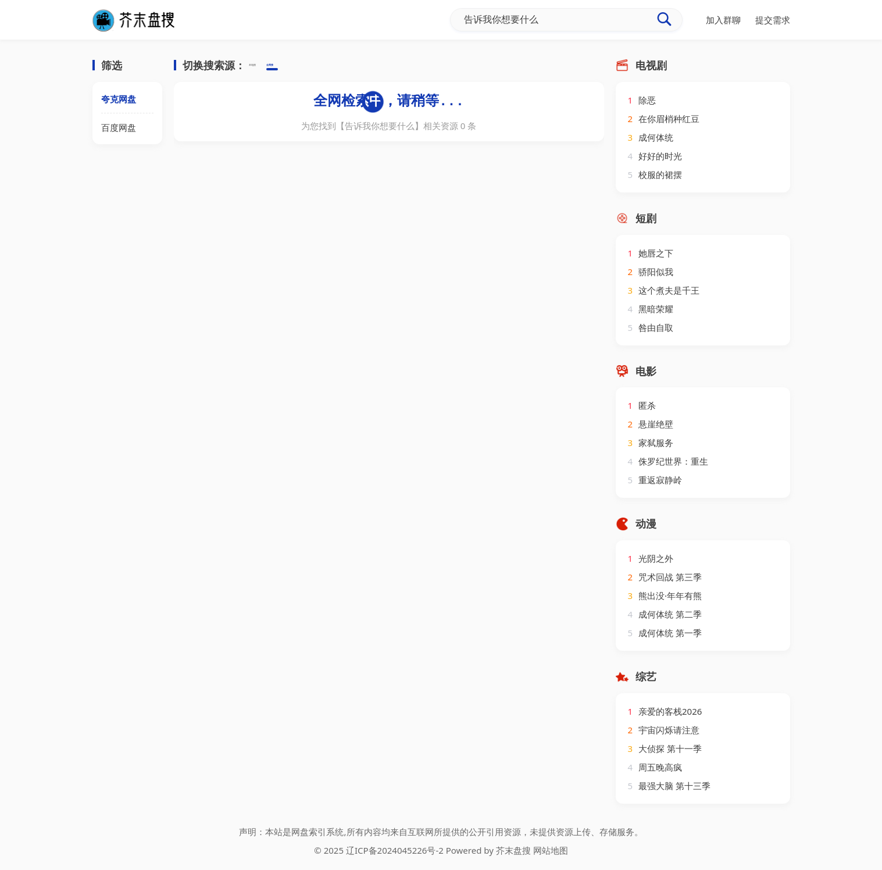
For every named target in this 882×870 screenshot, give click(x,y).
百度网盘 (118, 127)
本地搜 (262, 66)
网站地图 (550, 850)
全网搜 (298, 66)
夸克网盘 (118, 99)
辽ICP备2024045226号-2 (395, 850)
